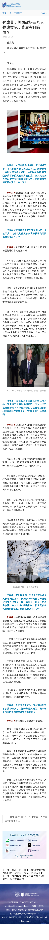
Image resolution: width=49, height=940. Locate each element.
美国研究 (18, 13)
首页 (5, 13)
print (43, 13)
